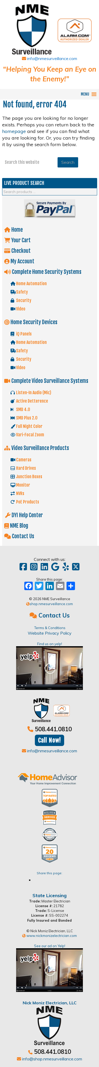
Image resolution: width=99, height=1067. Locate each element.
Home (15, 229)
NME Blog (17, 525)
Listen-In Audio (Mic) (31, 392)
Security (21, 300)
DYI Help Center (25, 515)
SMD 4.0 (20, 409)
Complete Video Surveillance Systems (47, 381)
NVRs (17, 493)
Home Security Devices (32, 322)
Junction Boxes (26, 476)
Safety (19, 292)
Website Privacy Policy (50, 633)
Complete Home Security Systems (44, 272)
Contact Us (20, 536)
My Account (20, 261)
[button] (85, 94)
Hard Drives (23, 468)
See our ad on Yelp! (49, 968)
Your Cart (19, 240)
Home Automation (29, 283)
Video (18, 309)
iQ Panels (21, 334)
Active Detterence (29, 401)
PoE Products (25, 502)
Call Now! (49, 740)
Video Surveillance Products (38, 448)
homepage (14, 131)
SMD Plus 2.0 (24, 418)
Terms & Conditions (49, 628)
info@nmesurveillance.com (49, 58)
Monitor (20, 485)
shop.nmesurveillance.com (49, 604)
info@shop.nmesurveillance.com (49, 1058)
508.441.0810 (53, 729)
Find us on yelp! (49, 666)
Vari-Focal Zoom (27, 434)
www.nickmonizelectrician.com (49, 935)
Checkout (19, 251)
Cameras (21, 459)
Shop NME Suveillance (49, 26)
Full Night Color (27, 426)
